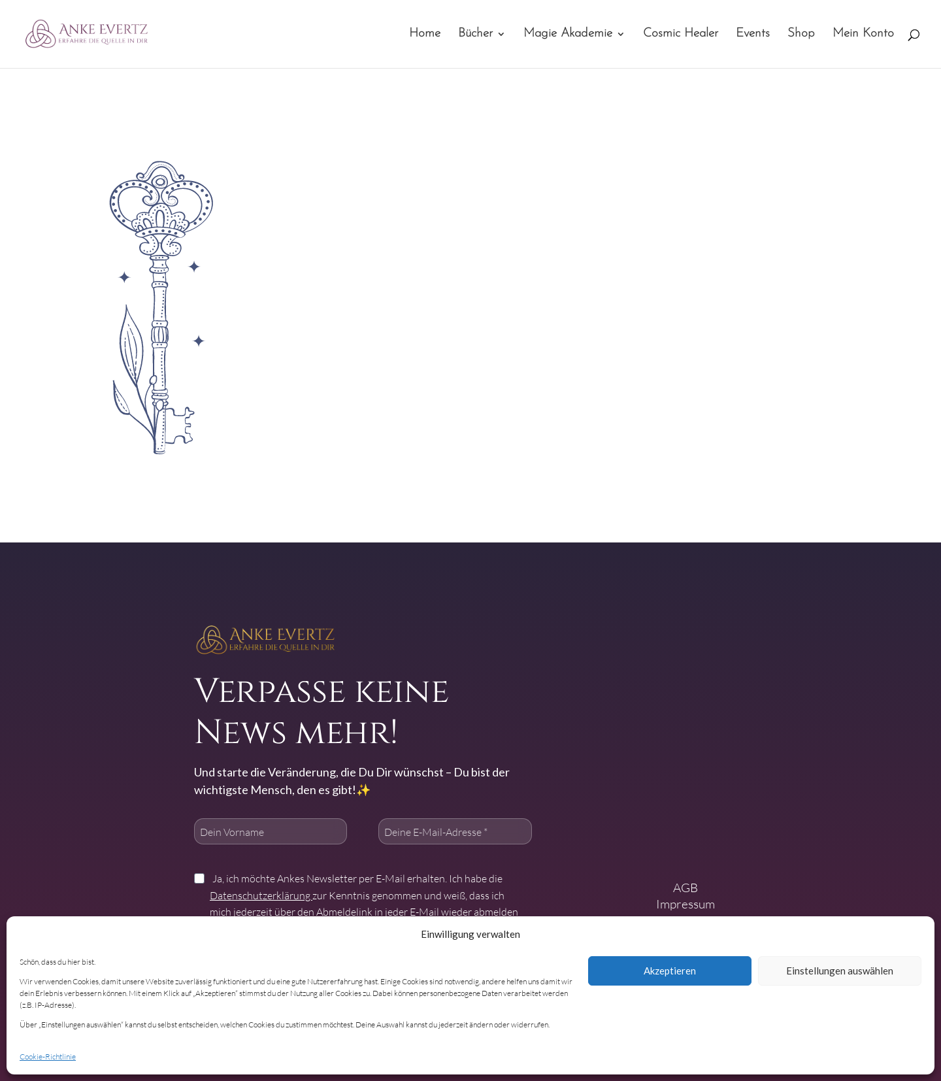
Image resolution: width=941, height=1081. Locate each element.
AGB (685, 887)
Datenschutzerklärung (261, 895)
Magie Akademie (567, 34)
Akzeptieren (670, 970)
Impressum (685, 903)
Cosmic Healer (680, 34)
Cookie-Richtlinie (48, 1056)
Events (753, 34)
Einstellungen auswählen (839, 970)
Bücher (475, 34)
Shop (801, 34)
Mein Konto (863, 34)
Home (424, 34)
